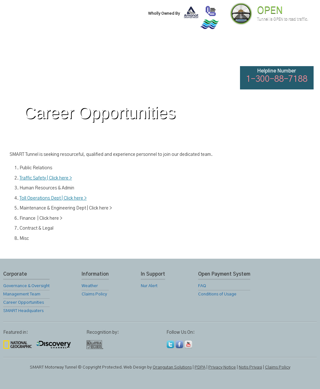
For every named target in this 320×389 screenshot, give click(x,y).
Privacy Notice (222, 367)
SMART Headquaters (23, 311)
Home (20, 51)
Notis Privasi (250, 367)
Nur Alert (149, 286)
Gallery (194, 51)
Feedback (298, 51)
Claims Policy (94, 294)
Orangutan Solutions (172, 367)
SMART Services (125, 51)
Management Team (21, 294)
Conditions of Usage (217, 294)
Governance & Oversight (26, 286)
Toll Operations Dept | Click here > (53, 198)
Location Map (159, 51)
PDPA (200, 367)
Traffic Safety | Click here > (46, 178)
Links (228, 51)
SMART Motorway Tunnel (78, 18)
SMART (90, 51)
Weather (90, 286)
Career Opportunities (23, 303)
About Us (55, 51)
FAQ (263, 51)
